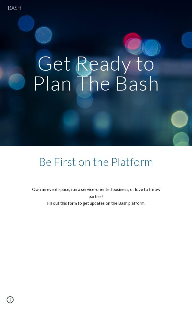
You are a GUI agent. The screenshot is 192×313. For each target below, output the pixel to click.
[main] (95, 73)
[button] (10, 302)
